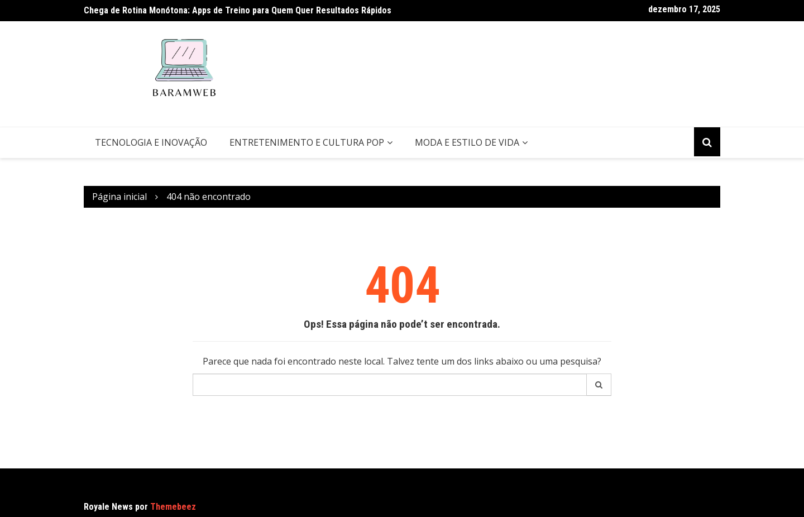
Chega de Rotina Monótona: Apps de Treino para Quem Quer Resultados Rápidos (237, 10)
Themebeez (173, 506)
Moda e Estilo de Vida (467, 142)
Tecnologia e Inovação (151, 142)
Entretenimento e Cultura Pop (306, 142)
